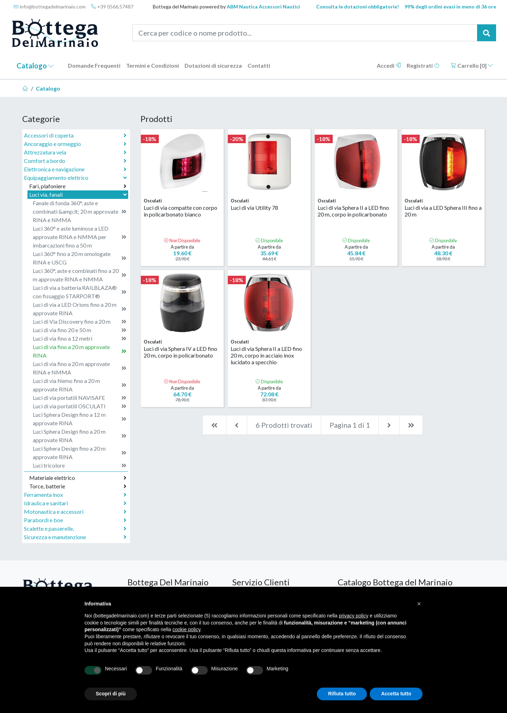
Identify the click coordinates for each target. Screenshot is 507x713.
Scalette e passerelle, (75, 528)
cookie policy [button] (186, 629)
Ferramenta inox (75, 494)
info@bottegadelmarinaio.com (50, 7)
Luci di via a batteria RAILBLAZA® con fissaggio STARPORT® (79, 291)
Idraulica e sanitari (75, 503)
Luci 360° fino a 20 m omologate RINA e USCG (79, 258)
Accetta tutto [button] (396, 693)
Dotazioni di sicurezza (213, 65)
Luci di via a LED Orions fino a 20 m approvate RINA (79, 308)
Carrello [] (472, 65)
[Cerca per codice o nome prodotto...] (305, 32)
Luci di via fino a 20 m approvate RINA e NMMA (79, 368)
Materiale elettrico (77, 478)
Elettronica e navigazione (75, 169)
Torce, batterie (77, 486)
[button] (419, 603)
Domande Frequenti (94, 65)
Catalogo (35, 65)
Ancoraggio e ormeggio (75, 144)
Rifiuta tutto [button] (342, 693)
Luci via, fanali (78, 194)
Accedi (389, 65)
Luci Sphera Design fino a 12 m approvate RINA (79, 418)
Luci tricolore (79, 465)
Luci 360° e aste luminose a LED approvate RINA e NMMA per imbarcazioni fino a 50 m (79, 237)
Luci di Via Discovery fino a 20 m (79, 321)
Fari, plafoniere (77, 186)
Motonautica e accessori (75, 511)
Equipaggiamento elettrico (76, 177)
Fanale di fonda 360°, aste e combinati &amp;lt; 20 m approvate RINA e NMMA (79, 211)
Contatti (259, 65)
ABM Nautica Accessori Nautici (263, 7)
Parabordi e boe (75, 520)
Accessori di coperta (75, 135)
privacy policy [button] (353, 615)
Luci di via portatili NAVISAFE (79, 398)
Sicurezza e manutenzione (75, 537)
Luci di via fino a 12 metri (79, 338)
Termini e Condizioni (152, 65)
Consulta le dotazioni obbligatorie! (357, 7)
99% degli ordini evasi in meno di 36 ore (450, 7)
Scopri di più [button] (111, 693)
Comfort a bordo (75, 161)
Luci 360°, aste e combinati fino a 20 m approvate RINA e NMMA (79, 274)
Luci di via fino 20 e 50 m (79, 330)
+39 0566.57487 (112, 7)
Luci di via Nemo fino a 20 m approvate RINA (79, 384)
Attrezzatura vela (75, 152)
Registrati (423, 65)
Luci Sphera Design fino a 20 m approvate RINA (79, 435)
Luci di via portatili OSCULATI (79, 406)
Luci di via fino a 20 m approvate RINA (79, 351)
